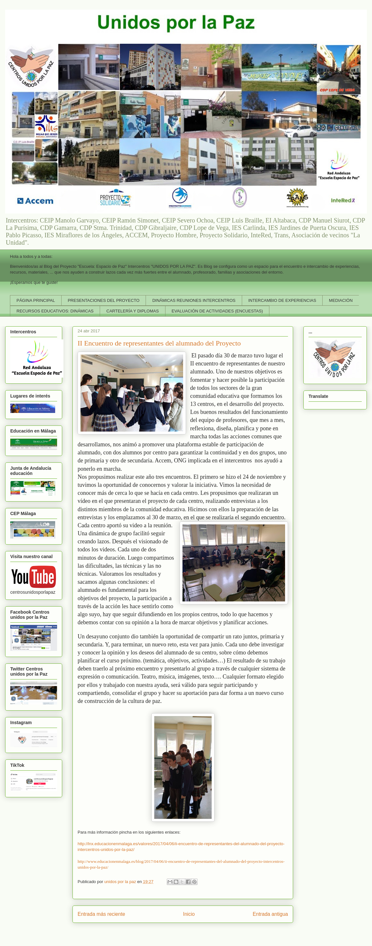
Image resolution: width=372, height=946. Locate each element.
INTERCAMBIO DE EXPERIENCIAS (282, 300)
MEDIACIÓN (341, 300)
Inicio (189, 914)
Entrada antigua (270, 914)
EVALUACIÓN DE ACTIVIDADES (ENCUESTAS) (217, 311)
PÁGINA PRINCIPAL (36, 300)
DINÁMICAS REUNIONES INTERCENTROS (193, 300)
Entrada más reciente (101, 914)
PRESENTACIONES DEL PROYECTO (104, 300)
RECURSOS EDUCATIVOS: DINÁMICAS (55, 311)
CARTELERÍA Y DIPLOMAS (132, 311)
